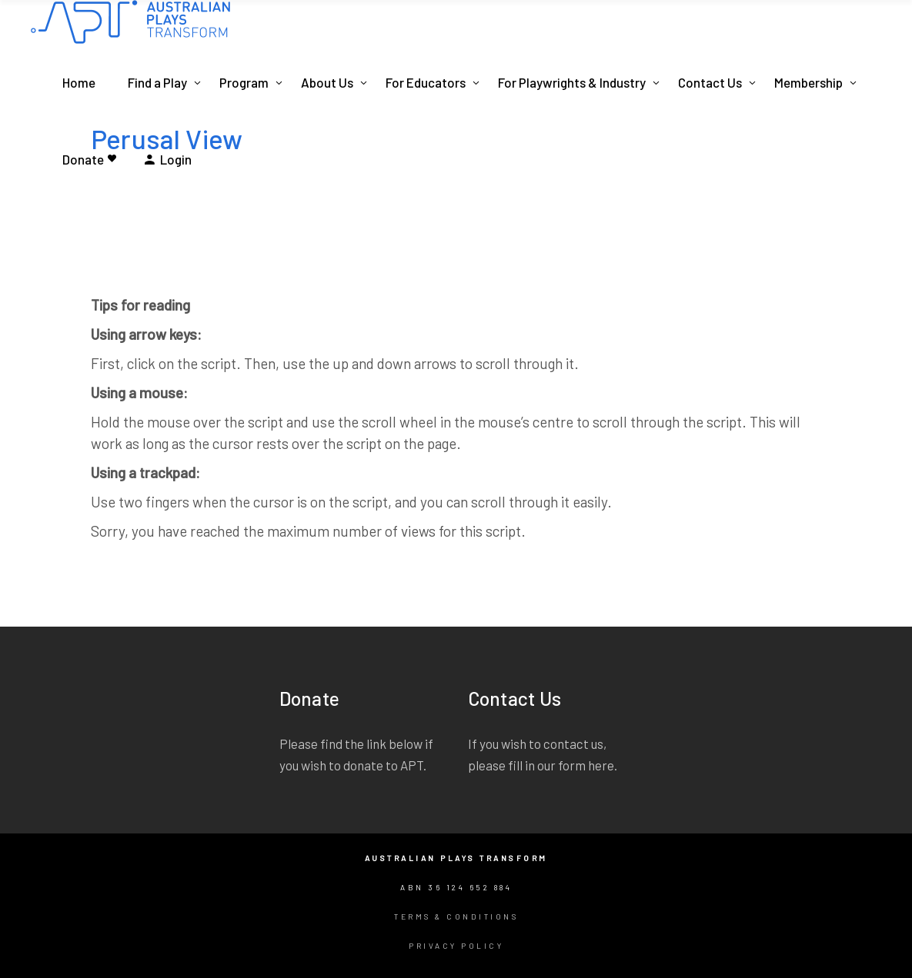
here (601, 765)
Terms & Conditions (456, 916)
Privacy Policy (456, 945)
